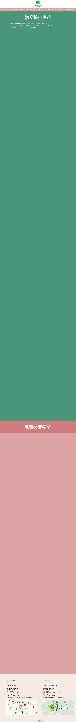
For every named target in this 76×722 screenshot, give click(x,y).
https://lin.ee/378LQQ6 (46, 25)
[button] (18, 9)
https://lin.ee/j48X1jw (45, 27)
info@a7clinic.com (13, 685)
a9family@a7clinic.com (51, 685)
